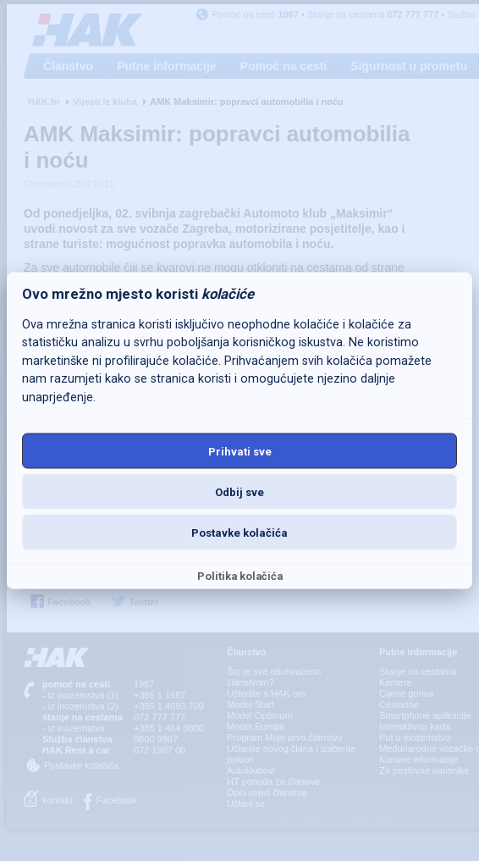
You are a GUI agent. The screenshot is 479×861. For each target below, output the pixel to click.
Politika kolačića (240, 576)
